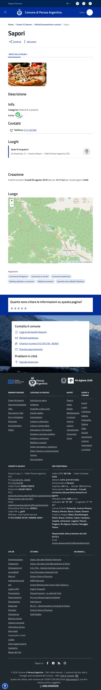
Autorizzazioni (36, 417)
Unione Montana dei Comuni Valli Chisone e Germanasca (55, 584)
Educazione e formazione (41, 429)
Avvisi (69, 438)
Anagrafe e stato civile (40, 408)
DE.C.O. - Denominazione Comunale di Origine (50, 605)
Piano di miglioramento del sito (16, 580)
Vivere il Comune (24, 24)
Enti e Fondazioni (15, 417)
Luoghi (84, 407)
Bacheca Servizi (15, 618)
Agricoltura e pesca (38, 400)
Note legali (13, 631)
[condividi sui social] (15, 42)
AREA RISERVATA (49, 685)
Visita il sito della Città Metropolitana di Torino (50, 563)
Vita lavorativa (36, 459)
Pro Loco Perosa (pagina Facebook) (45, 597)
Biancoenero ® (72, 679)
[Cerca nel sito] (90, 12)
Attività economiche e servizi (48, 24)
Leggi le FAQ (13, 589)
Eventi (84, 403)
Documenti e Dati (15, 413)
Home (10, 24)
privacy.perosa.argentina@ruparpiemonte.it (71, 543)
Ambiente (34, 404)
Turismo (33, 455)
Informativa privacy (16, 626)
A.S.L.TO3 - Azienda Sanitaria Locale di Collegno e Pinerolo (55, 567)
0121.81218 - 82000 (20, 479)
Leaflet (63, 262)
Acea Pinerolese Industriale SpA (44, 572)
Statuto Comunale (16, 622)
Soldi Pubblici (35, 614)
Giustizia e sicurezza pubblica (42, 434)
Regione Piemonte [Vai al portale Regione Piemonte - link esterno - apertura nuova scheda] (15, 3)
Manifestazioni (73, 413)
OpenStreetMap (76, 262)
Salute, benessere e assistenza (43, 446)
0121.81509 (17, 483)
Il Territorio (85, 411)
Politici (11, 429)
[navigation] (5, 12)
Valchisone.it (35, 601)
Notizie (70, 408)
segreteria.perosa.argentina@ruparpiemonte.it (28, 505)
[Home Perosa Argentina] (38, 12)
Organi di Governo (16, 400)
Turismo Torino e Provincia (41, 576)
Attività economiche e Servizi (86, 437)
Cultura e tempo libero (39, 425)
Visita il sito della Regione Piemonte (45, 559)
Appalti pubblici (36, 413)
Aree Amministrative (17, 404)
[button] (51, 227)
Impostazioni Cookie (17, 635)
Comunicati (71, 434)
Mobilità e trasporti (38, 442)
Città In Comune (67, 675)
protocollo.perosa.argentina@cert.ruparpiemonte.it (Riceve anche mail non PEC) (30, 497)
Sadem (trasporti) (37, 589)
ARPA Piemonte (37, 580)
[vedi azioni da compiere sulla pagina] (29, 42)
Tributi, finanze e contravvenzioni (44, 450)
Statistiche (13, 648)
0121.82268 (30, 130)
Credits (11, 639)
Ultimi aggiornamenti (17, 643)
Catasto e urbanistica (39, 421)
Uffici (10, 408)
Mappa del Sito (14, 652)
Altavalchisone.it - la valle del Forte (45, 593)
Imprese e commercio (39, 438)
